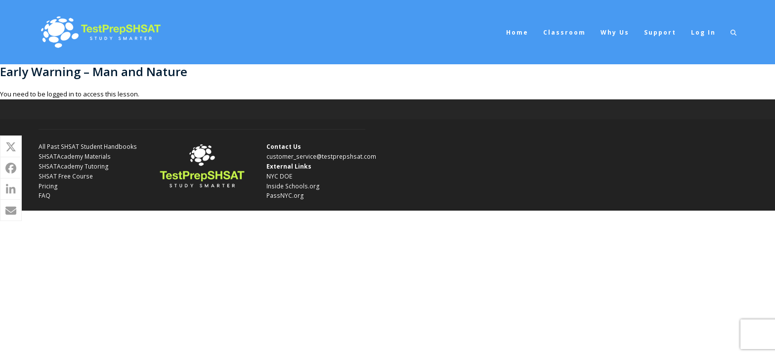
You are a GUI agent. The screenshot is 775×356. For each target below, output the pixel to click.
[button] (733, 32)
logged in (60, 93)
